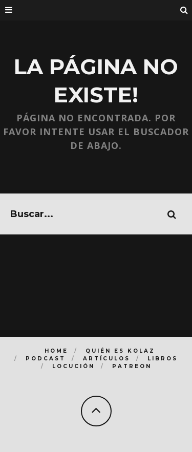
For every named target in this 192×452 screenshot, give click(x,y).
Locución (73, 366)
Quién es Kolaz (120, 351)
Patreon (132, 366)
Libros (162, 358)
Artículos (106, 358)
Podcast (46, 358)
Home (56, 351)
